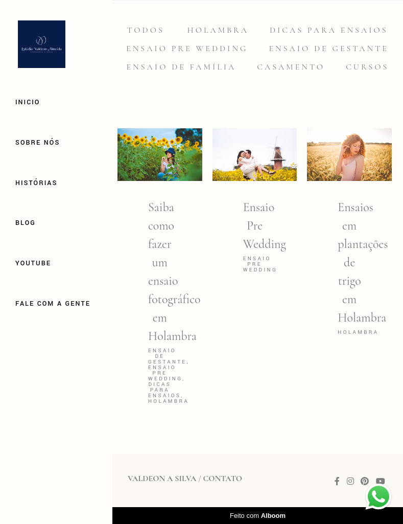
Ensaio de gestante (329, 48)
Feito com (258, 515)
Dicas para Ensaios (329, 30)
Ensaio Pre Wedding (187, 48)
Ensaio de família (181, 67)
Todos (145, 30)
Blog (25, 222)
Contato (222, 478)
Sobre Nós (37, 142)
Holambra (218, 30)
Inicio (27, 102)
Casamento (291, 67)
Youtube (33, 263)
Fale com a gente (52, 303)
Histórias (36, 183)
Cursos (367, 67)
